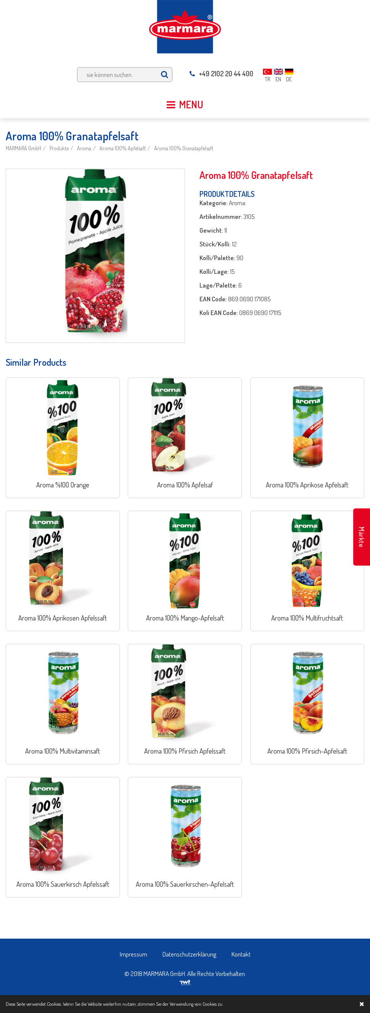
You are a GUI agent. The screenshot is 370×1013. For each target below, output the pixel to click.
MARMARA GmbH (23, 148)
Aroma (84, 148)
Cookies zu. (213, 1004)
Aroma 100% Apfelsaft (123, 148)
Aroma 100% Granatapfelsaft (183, 148)
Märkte (361, 537)
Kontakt (241, 954)
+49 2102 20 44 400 (221, 73)
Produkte (59, 148)
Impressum (133, 954)
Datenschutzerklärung (189, 954)
